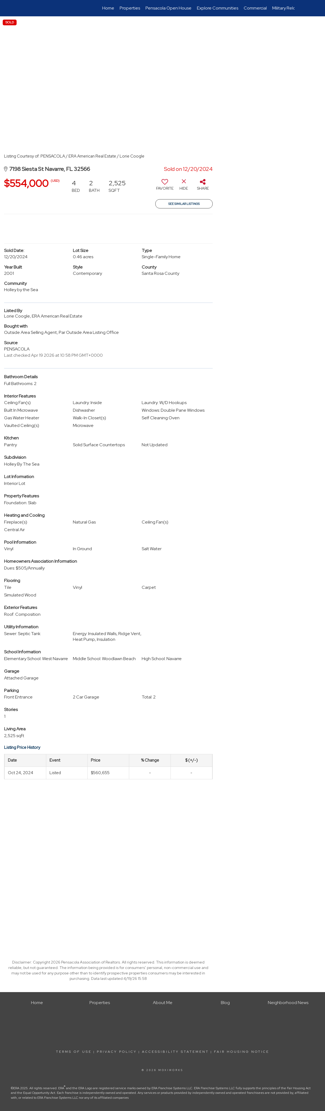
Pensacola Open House (168, 8)
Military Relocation (290, 8)
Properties (130, 8)
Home (108, 8)
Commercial (255, 8)
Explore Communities (217, 8)
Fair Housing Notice (241, 1052)
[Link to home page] (33, 8)
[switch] (164, 187)
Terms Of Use (74, 1052)
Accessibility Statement (175, 1052)
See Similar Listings (184, 204)
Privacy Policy (117, 1052)
